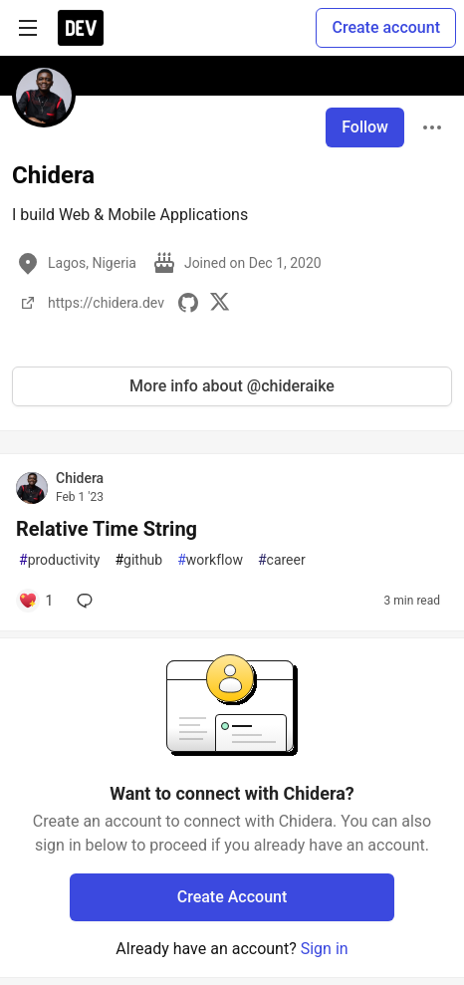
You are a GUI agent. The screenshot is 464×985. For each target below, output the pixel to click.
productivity (59, 560)
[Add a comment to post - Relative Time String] (35, 600)
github (138, 560)
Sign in (324, 948)
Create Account (232, 896)
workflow (210, 560)
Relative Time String (106, 529)
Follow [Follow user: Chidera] (365, 127)
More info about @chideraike (232, 385)
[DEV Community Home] (81, 28)
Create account (386, 27)
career (282, 560)
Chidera (80, 478)
